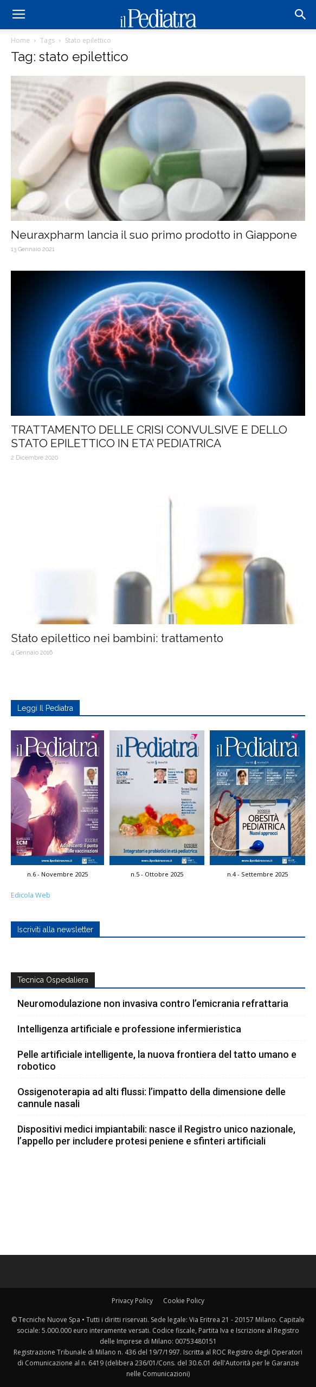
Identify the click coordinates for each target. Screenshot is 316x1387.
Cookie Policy (183, 1300)
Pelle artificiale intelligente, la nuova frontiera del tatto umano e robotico (156, 1060)
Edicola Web (30, 895)
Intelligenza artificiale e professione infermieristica (129, 1029)
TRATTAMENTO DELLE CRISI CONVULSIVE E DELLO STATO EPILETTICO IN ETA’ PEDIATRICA (149, 436)
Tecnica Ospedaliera (52, 980)
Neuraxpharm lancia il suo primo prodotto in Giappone (154, 234)
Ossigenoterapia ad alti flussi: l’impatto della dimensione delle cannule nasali (151, 1097)
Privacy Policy (132, 1300)
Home (20, 40)
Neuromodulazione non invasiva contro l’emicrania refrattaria (152, 1003)
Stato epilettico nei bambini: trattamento (117, 638)
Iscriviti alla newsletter (55, 929)
